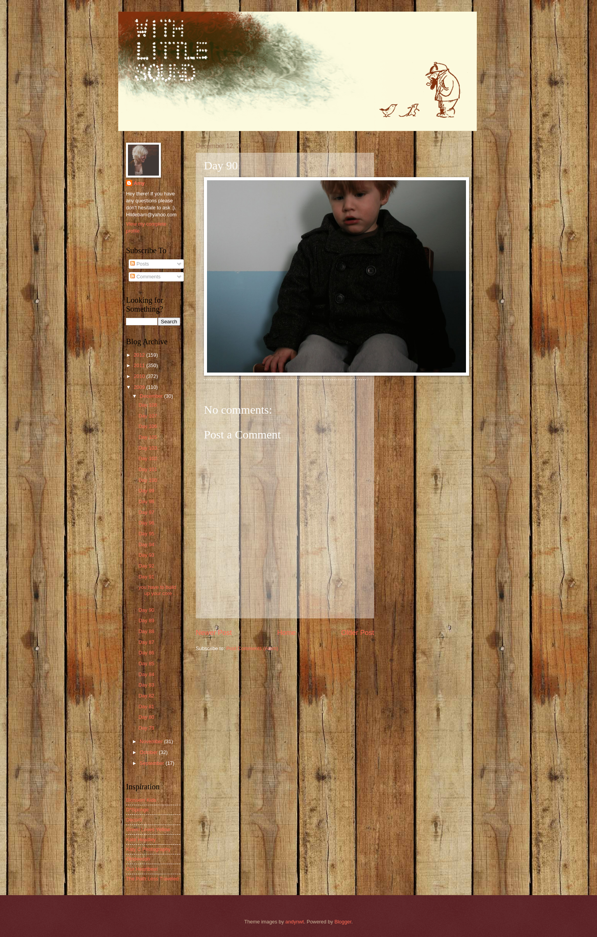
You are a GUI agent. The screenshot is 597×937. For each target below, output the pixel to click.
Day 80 (146, 717)
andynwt (294, 922)
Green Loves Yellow (148, 829)
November (152, 741)
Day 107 (147, 416)
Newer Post (214, 633)
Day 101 (147, 469)
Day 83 (146, 685)
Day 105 (147, 437)
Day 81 (146, 706)
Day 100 (147, 480)
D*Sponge (137, 810)
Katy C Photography (148, 849)
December (152, 396)
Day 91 (146, 577)
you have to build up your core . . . (158, 593)
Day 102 (147, 458)
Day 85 (146, 663)
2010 (140, 376)
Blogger (343, 922)
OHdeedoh (138, 859)
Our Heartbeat (142, 869)
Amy (139, 183)
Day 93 (146, 555)
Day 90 (146, 610)
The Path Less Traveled (152, 879)
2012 (140, 355)
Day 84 (146, 674)
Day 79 (146, 728)
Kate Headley (141, 839)
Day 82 (146, 696)
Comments (145, 277)
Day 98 (146, 501)
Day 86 (146, 653)
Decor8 (134, 820)
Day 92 (146, 566)
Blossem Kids (141, 800)
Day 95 (146, 534)
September (153, 763)
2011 (140, 365)
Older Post (357, 633)
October (149, 752)
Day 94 (146, 544)
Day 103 (147, 448)
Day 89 (146, 620)
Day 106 (147, 426)
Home (286, 633)
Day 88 (146, 631)
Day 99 (146, 491)
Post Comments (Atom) (252, 648)
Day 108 (147, 405)
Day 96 (146, 523)
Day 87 (146, 642)
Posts (139, 264)
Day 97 (146, 512)
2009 (140, 387)
